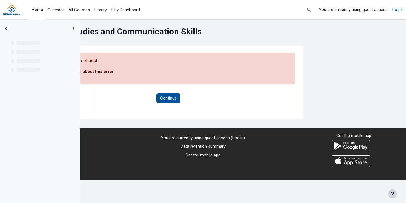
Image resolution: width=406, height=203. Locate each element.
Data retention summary (203, 146)
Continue (243, 98)
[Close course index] (5, 28)
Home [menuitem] (37, 9)
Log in (398, 9)
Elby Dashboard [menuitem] (125, 9)
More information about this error (155, 71)
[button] (309, 9)
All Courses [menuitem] (79, 9)
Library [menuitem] (100, 9)
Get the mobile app (203, 155)
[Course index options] (73, 28)
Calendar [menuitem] (56, 9)
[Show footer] (392, 193)
